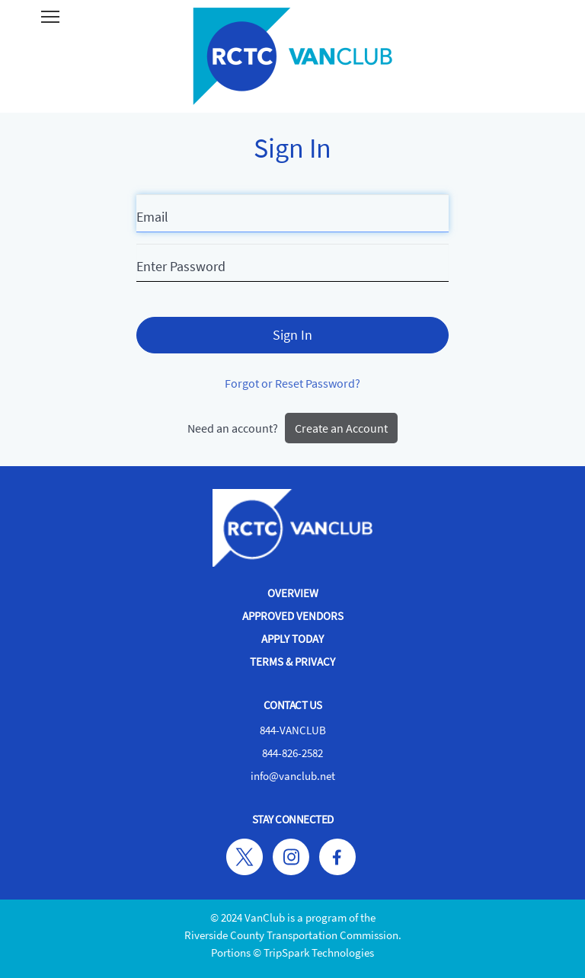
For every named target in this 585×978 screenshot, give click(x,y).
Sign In (292, 335)
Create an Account (341, 428)
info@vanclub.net (293, 776)
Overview (292, 593)
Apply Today (292, 638)
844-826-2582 (292, 753)
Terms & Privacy (292, 661)
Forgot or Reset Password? (292, 383)
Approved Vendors (293, 616)
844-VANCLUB (293, 730)
